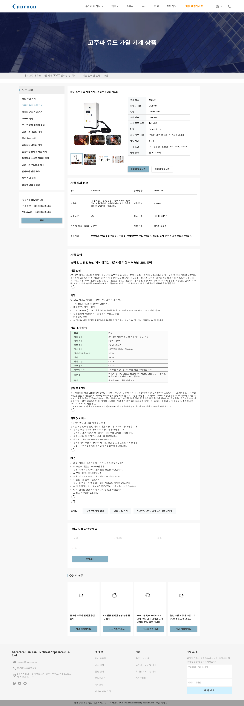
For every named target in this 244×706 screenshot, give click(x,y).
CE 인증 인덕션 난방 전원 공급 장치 (116, 617)
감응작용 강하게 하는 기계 (34, 151)
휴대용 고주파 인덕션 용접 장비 (82, 617)
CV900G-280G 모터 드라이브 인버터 (154, 511)
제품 (115, 6)
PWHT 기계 (27, 118)
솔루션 (130, 6)
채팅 (42, 220)
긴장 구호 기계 (121, 511)
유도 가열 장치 (29, 178)
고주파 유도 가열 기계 (40, 75)
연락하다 (171, 6)
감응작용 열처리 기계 (32, 145)
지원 (156, 6)
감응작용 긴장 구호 (31, 171)
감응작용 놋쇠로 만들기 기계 (35, 158)
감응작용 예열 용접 (95, 511)
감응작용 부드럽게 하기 (33, 165)
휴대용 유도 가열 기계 (32, 112)
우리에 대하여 (94, 6)
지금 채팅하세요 (194, 6)
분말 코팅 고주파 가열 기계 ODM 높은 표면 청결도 (183, 617)
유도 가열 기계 (29, 98)
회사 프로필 (100, 658)
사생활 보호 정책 (103, 691)
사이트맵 (99, 685)
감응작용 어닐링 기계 (32, 132)
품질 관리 (99, 671)
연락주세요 (100, 678)
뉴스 (143, 6)
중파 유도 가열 (29, 138)
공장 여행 (99, 665)
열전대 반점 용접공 (31, 184)
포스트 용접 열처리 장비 (33, 125)
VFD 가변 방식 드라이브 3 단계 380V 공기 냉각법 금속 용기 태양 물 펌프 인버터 (150, 618)
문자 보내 (90, 559)
